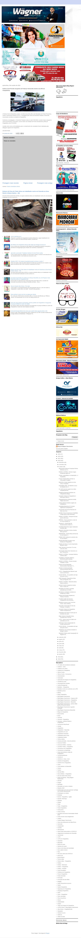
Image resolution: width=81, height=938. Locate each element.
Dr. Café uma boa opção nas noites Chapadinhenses (67, 489)
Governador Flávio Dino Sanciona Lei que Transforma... (68, 551)
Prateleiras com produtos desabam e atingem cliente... (68, 630)
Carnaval (59, 717)
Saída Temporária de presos (64, 883)
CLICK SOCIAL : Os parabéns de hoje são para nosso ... (68, 627)
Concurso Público (61, 742)
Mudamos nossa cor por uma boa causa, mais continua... (67, 603)
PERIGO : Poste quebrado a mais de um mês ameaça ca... (68, 520)
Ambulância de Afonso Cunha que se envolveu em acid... (68, 613)
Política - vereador (61, 868)
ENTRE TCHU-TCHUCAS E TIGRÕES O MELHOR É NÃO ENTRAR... (68, 513)
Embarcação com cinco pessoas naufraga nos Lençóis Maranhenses (67, 790)
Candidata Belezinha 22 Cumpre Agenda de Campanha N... (67, 507)
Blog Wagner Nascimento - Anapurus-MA (67, 698)
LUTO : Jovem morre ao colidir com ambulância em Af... (67, 620)
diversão (59, 780)
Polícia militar (60, 859)
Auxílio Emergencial (62, 685)
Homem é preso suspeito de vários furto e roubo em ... (67, 586)
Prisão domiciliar (61, 875)
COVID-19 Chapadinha (63, 760)
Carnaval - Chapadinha (63, 719)
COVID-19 (60, 757)
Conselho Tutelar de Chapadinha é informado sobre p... (67, 496)
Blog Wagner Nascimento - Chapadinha (67, 700)
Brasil (58, 715)
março (61, 650)
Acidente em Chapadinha (63, 670)
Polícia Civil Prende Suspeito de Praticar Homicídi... (66, 596)
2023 (59, 454)
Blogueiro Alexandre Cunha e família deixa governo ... (68, 531)
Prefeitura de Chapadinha (63, 872)
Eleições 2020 (60, 788)
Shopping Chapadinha (62, 890)
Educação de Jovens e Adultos (64, 786)
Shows (59, 900)
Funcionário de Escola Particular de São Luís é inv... (67, 510)
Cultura (59, 770)
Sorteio (59, 903)
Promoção (59, 877)
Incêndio (59, 827)
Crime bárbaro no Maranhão (64, 766)
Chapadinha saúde (62, 737)
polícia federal (60, 857)
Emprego (59, 795)
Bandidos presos (61, 690)
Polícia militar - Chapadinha (64, 861)
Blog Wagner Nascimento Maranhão (66, 710)
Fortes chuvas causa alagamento (65, 816)
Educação (59, 784)
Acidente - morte (61, 666)
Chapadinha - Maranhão (63, 730)
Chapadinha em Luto (62, 731)
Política (59, 863)
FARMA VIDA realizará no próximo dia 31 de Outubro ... (68, 538)
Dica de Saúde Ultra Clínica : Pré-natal (20, 286)
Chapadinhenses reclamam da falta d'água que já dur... (67, 500)
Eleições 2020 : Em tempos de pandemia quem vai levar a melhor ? (27, 261)
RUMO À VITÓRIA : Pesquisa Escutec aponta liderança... (68, 517)
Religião (59, 881)
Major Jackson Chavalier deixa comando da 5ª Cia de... (66, 616)
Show (58, 892)
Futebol (59, 818)
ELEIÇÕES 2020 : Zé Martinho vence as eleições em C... (68, 486)
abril (60, 647)
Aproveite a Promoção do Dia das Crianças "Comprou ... (67, 606)
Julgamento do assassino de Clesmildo (66, 833)
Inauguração (60, 826)
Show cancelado (61, 896)
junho (60, 643)
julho (60, 641)
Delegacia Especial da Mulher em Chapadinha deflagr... (67, 493)
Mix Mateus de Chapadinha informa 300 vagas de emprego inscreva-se (28, 244)
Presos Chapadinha (62, 874)
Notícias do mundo (62, 846)
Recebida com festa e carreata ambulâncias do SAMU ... (66, 589)
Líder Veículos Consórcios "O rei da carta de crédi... (67, 548)
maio (60, 645)
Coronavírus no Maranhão (63, 750)
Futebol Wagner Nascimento (64, 820)
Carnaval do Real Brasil (63, 724)
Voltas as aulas (61, 916)
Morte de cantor (61, 844)
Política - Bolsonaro (62, 864)
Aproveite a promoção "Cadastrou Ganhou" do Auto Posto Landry (27, 253)
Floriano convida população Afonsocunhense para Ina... (66, 568)
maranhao (59, 840)
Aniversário (60, 678)
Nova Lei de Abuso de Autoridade (65, 848)
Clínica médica (61, 739)
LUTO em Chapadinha (62, 838)
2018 (59, 659)
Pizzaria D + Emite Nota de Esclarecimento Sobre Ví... (66, 524)
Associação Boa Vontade (63, 683)
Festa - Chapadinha (62, 806)
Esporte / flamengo (62, 798)
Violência (59, 914)
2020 (59, 460)
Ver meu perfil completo (62, 448)
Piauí (58, 851)
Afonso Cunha (60, 672)
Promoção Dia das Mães (63, 879)
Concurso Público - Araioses (64, 744)
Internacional (60, 829)
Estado (59, 802)
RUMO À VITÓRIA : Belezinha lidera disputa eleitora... (68, 582)
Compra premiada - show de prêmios (66, 741)
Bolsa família (60, 713)
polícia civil (60, 855)
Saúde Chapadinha (62, 887)
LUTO (58, 837)
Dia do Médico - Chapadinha (64, 773)
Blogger (47, 933)
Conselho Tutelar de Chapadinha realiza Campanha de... (67, 610)
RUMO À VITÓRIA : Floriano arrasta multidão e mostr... (67, 562)
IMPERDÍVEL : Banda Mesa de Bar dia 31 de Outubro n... (68, 534)
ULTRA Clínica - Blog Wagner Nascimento (67, 907)
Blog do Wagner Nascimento (65, 446)
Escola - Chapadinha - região (64, 796)
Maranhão (59, 842)
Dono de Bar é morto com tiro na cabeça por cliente (23, 294)
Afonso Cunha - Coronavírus (64, 674)
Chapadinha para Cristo (63, 735)
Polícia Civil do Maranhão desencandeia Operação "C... (66, 565)
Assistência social (61, 681)
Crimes (59, 768)
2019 (59, 656)
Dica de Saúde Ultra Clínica (64, 775)
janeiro (61, 654)
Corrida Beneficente (62, 755)
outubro (61, 466)
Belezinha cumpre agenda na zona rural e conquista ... (67, 483)
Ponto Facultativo (61, 870)
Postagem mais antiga (44, 183)
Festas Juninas (61, 811)
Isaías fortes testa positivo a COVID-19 (66, 831)
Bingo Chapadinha (61, 694)
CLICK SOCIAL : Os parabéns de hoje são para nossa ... (68, 575)
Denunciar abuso (61, 920)
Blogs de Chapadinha (62, 712)
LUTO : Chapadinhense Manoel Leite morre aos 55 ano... (68, 572)
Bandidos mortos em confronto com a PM (67, 689)
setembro (61, 637)
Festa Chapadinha (61, 808)
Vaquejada (60, 911)
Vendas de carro (61, 913)
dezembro (61, 462)
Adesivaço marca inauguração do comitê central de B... (67, 623)
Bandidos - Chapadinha (63, 687)
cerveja (59, 726)
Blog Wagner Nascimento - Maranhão (66, 702)
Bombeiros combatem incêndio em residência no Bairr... (67, 592)
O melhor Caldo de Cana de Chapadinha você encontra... (66, 599)
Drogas (59, 782)
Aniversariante (60, 676)
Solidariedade (60, 901)
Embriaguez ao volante (63, 793)
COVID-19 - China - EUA (63, 759)
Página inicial (27, 183)
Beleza (59, 692)
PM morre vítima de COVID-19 (64, 853)
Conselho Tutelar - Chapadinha (65, 746)
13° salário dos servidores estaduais (66, 665)
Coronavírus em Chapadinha (64, 748)
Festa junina (60, 809)
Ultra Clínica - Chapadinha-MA (64, 909)
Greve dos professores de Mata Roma (66, 822)
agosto (61, 639)
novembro (61, 464)
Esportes (59, 800)
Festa (58, 804)
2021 (59, 458)
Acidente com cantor (62, 668)
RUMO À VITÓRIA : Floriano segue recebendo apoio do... (67, 472)
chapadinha (60, 728)
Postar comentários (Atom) (13, 186)
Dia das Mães (60, 772)
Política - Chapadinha (62, 866)
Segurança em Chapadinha (64, 888)
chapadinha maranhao (62, 733)
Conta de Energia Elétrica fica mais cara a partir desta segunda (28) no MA (29, 311)
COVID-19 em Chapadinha (64, 762)
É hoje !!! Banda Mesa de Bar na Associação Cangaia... (67, 479)
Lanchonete (60, 835)
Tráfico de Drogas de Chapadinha (65, 905)
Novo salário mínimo (62, 850)
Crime (58, 764)
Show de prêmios (61, 898)
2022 (59, 456)
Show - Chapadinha (62, 894)
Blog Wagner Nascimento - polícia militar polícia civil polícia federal (67, 704)
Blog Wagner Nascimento (63, 696)
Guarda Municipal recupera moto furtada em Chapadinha (67, 541)
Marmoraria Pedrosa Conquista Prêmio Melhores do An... (68, 469)
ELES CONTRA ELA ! (16, 236)
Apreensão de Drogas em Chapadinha (66, 679)
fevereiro (61, 652)
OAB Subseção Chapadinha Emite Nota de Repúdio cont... (67, 579)
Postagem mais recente (11, 183)
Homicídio (59, 824)
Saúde (59, 885)
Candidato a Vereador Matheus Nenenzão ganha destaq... (66, 558)
